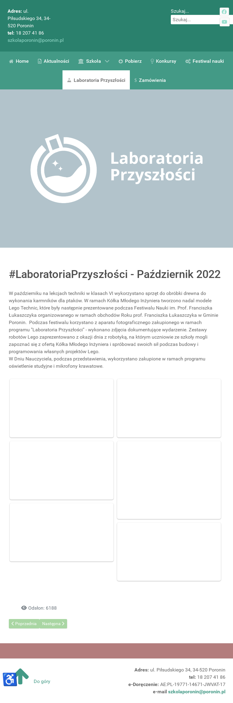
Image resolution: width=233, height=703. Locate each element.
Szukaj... (180, 11)
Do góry (29, 681)
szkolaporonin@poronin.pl (36, 40)
